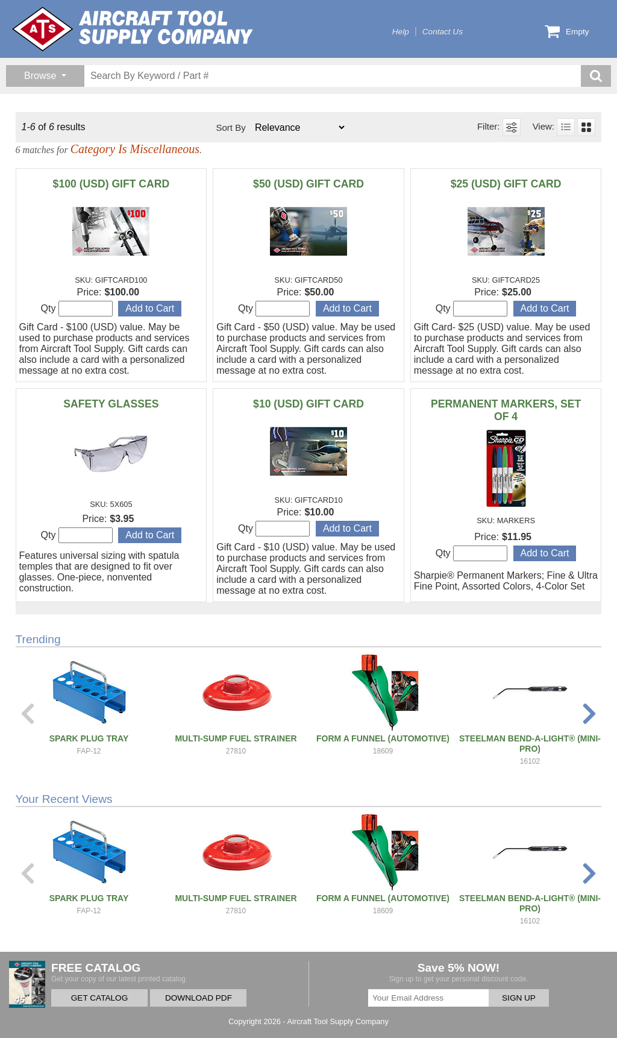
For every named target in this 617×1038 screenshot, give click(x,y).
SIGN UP (519, 997)
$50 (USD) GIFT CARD (308, 184)
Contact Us (442, 31)
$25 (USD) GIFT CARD (506, 184)
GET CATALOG (99, 997)
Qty (77, 308)
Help (400, 31)
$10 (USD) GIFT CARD (308, 404)
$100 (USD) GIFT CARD (111, 184)
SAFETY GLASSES (110, 404)
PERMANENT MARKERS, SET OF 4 (506, 410)
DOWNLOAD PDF (198, 997)
